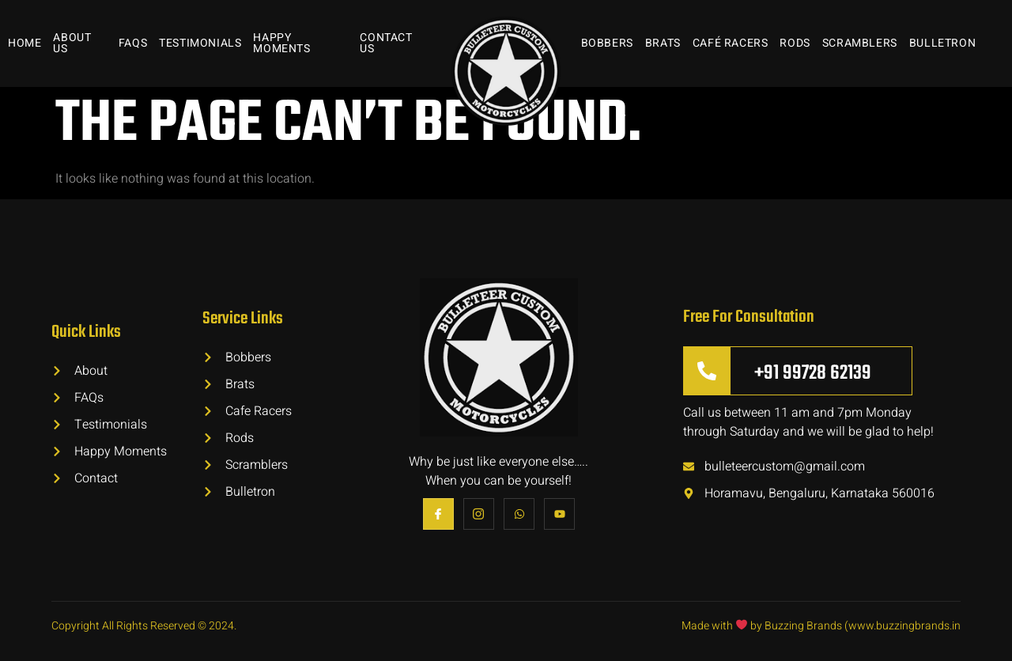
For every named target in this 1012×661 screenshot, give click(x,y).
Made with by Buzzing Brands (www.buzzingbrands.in (821, 626)
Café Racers (730, 43)
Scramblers (859, 43)
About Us (72, 43)
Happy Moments (281, 43)
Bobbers (607, 43)
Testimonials (200, 43)
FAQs (133, 43)
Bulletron (942, 43)
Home (24, 43)
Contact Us (386, 43)
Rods (795, 43)
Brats (663, 43)
